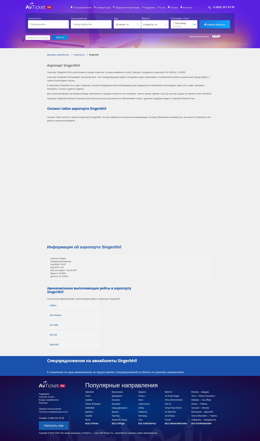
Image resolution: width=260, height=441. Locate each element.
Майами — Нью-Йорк (201, 400)
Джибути (89, 412)
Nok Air (168, 404)
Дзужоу (115, 412)
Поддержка (149, 7)
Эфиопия (89, 392)
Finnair (168, 419)
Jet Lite (53, 334)
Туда (116, 19)
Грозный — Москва (200, 408)
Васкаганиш (117, 392)
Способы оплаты (46, 397)
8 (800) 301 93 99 (223, 7)
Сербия (88, 416)
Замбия (88, 400)
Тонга (87, 396)
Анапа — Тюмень (199, 404)
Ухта (140, 419)
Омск (140, 400)
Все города (118, 423)
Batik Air (168, 392)
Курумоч (142, 392)
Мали (87, 419)
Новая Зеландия (92, 404)
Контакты (187, 7)
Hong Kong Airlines (173, 408)
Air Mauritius (170, 412)
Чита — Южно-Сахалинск (203, 396)
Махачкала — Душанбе (202, 412)
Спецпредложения (83, 7)
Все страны (91, 423)
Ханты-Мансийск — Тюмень (204, 416)
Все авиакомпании (176, 423)
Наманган (142, 412)
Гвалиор (115, 416)
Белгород (142, 416)
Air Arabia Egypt (172, 396)
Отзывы (174, 7)
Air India (54, 324)
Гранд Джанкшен (119, 408)
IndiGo (53, 305)
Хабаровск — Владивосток (203, 419)
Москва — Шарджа (200, 392)
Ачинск (141, 396)
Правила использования (50, 409)
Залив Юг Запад (119, 419)
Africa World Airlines (174, 400)
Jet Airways (55, 315)
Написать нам (53, 425)
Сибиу (141, 408)
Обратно (145, 19)
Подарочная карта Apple (127, 7)
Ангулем (116, 400)
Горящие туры (104, 7)
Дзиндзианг (117, 396)
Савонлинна (144, 404)
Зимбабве (89, 408)
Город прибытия (79, 19)
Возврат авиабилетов (49, 400)
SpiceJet (54, 344)
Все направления (201, 423)
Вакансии (43, 403)
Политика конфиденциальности (53, 412)
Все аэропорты (147, 423)
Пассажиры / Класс (180, 19)
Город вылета (34, 19)
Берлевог (116, 404)
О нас (162, 7)
